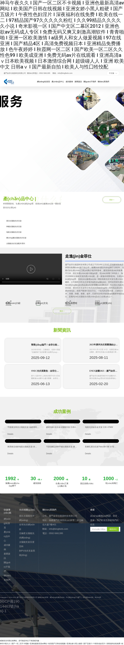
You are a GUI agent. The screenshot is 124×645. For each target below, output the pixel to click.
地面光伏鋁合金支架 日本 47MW (99, 427)
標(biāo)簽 (89, 597)
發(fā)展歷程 (71, 303)
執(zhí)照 (98, 597)
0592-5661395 (56, 533)
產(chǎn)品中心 (7, 536)
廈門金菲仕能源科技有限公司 (15, 73)
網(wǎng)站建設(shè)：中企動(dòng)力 (63, 597)
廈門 (79, 597)
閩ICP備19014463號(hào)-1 (9, 606)
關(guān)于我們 (7, 566)
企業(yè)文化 (41, 303)
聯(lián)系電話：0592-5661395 (38, 73)
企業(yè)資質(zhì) (103, 303)
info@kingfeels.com (58, 529)
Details (10, 434)
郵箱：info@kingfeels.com (62, 73)
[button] (14, 185)
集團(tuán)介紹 (12, 303)
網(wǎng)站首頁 (7, 523)
